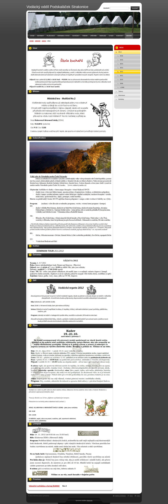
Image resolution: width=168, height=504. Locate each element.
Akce (44, 41)
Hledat (135, 8)
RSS (131, 496)
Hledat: (106, 8)
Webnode (89, 500)
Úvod (32, 36)
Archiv (129, 36)
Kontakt (119, 36)
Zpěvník (93, 36)
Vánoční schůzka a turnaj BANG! (44, 486)
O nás (111, 36)
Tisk (138, 496)
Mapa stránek (120, 496)
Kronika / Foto (63, 36)
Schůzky (76, 36)
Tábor (84, 36)
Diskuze (102, 36)
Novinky (40, 36)
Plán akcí (51, 36)
